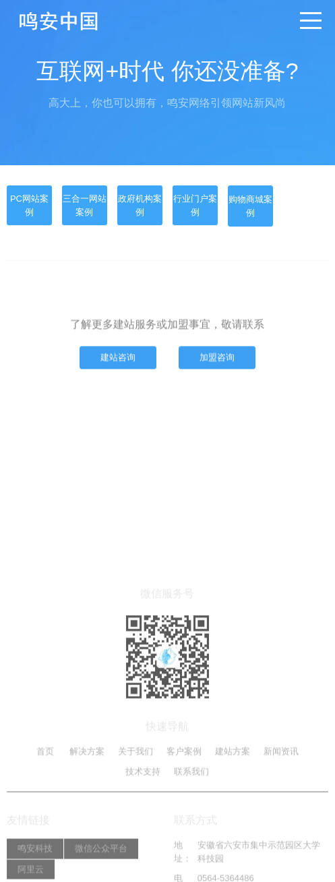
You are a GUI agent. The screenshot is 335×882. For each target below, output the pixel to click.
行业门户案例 (195, 205)
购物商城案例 (250, 206)
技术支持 (142, 839)
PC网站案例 (29, 205)
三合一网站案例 (84, 205)
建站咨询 (117, 360)
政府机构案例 (140, 205)
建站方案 (232, 820)
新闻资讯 (281, 820)
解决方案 (86, 820)
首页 (45, 820)
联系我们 (191, 839)
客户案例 (184, 820)
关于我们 (135, 820)
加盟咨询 (217, 360)
